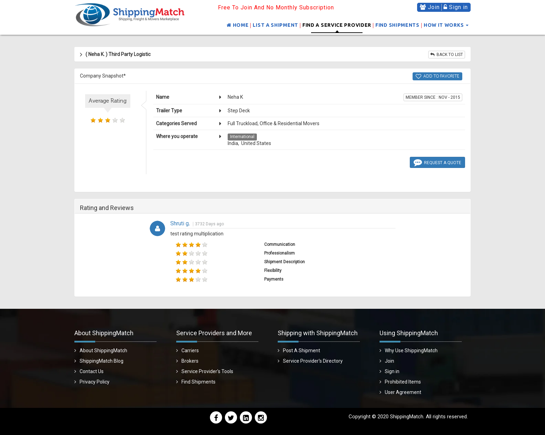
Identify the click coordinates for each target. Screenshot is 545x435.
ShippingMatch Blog (101, 361)
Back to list (446, 54)
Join (430, 7)
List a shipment (275, 25)
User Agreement (403, 392)
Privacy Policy (94, 382)
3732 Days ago (209, 224)
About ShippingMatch (103, 350)
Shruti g (180, 223)
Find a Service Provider (336, 25)
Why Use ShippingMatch (411, 350)
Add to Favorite (437, 76)
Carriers (190, 350)
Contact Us (92, 371)
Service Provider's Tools (207, 371)
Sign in (456, 7)
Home (238, 25)
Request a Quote (437, 162)
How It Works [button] (446, 25)
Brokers (189, 361)
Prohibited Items (403, 382)
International (242, 136)
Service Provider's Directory (313, 361)
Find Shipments (397, 25)
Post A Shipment (301, 350)
